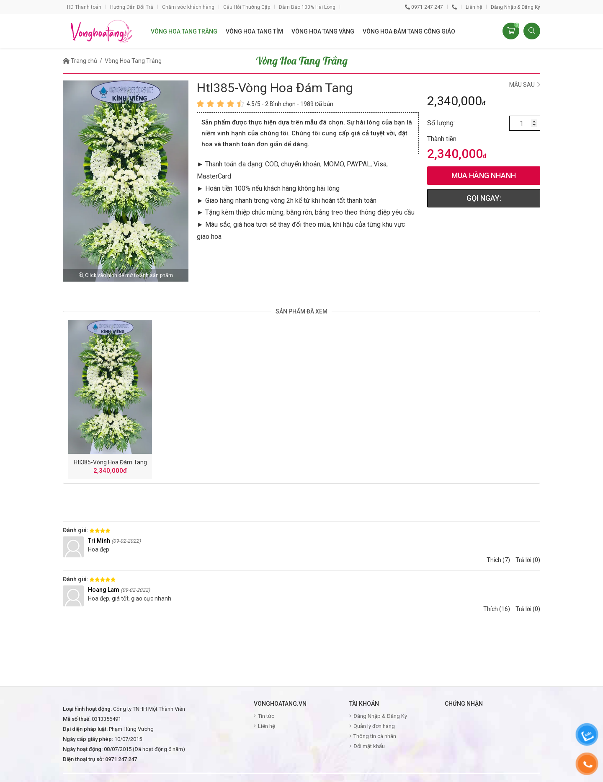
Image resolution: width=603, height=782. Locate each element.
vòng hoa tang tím (254, 31)
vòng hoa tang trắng (184, 31)
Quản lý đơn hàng (374, 726)
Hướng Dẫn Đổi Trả (131, 7)
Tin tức (266, 716)
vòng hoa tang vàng (322, 31)
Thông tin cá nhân (374, 736)
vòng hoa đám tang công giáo (409, 31)
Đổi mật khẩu (369, 746)
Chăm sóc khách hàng (188, 7)
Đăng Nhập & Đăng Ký (515, 7)
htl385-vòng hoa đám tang (110, 462)
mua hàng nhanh (483, 175)
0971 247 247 (424, 7)
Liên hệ (474, 7)
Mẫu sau (524, 84)
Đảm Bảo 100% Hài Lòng (307, 7)
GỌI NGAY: (483, 198)
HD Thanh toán (84, 7)
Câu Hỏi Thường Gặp (246, 7)
